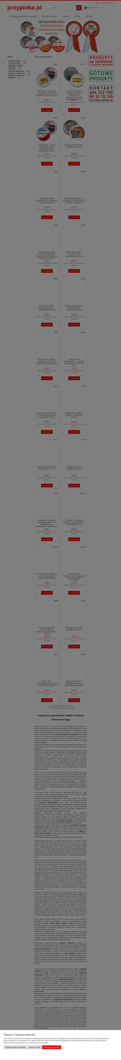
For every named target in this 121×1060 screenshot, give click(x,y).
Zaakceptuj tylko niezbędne (15, 1047)
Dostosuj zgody (34, 1047)
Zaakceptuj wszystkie (51, 1047)
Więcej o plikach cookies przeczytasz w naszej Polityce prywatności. (26, 1043)
